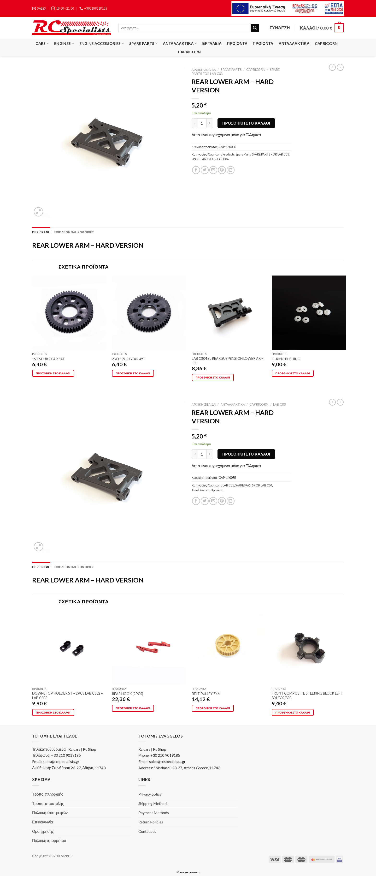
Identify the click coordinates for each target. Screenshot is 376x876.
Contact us (147, 831)
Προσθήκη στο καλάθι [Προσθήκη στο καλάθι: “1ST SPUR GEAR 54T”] (53, 373)
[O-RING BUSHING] (309, 313)
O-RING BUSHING (286, 359)
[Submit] (255, 28)
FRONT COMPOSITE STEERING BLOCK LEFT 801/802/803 (307, 695)
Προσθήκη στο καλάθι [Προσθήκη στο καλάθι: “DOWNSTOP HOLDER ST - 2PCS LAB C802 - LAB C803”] (53, 712)
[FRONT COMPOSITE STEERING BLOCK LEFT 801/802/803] (309, 647)
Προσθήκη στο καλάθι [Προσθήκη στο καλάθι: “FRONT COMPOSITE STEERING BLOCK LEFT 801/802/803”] (293, 712)
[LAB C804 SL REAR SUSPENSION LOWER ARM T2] (229, 313)
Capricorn (326, 43)
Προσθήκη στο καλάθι (246, 123)
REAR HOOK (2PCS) (127, 694)
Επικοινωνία (42, 822)
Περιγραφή (41, 232)
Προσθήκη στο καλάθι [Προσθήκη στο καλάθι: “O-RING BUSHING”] (293, 373)
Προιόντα (237, 43)
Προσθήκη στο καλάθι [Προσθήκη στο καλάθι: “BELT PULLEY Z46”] (213, 708)
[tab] (41, 232)
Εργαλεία (212, 43)
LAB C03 (279, 404)
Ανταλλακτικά (180, 43)
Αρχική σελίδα (204, 70)
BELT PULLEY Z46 (205, 694)
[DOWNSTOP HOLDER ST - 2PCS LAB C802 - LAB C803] (69, 647)
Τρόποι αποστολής (48, 803)
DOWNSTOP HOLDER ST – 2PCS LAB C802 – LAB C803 (67, 695)
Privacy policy (150, 794)
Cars (42, 43)
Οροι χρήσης (43, 831)
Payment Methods (153, 812)
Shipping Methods (153, 803)
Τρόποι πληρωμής (47, 794)
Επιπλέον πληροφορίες (74, 232)
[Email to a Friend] (213, 170)
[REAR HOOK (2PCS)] (149, 647)
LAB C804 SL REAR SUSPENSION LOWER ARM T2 (228, 360)
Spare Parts (143, 43)
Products (229, 154)
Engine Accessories (101, 43)
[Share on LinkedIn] (231, 170)
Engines (64, 43)
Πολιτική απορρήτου (49, 840)
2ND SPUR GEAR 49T (128, 359)
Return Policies (150, 822)
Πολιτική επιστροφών (50, 812)
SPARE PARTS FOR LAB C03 (270, 154)
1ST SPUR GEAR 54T (48, 359)
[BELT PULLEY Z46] (229, 647)
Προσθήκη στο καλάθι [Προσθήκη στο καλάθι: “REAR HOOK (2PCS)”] (133, 708)
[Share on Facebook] (196, 170)
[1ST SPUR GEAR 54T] (69, 313)
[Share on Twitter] (205, 170)
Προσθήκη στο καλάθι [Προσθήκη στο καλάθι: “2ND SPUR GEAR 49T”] (133, 373)
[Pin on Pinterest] (222, 170)
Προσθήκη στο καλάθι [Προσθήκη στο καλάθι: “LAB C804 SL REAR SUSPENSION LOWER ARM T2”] (213, 377)
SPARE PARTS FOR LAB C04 (210, 159)
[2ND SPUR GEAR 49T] (149, 313)
